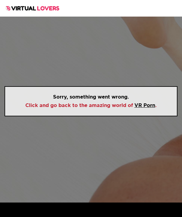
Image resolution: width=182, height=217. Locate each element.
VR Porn (144, 105)
